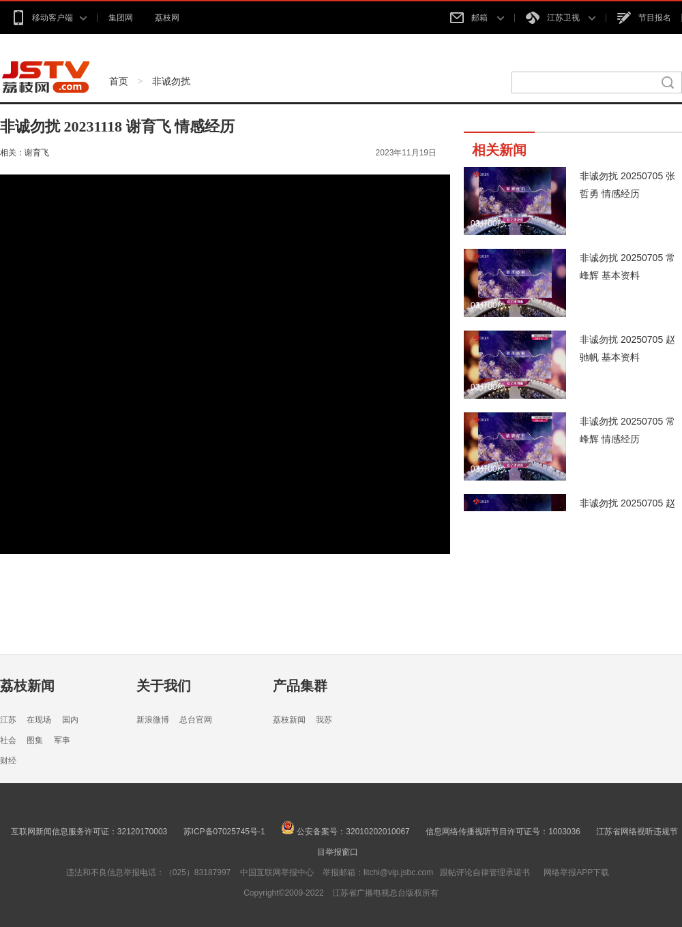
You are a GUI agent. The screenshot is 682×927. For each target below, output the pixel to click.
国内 (70, 720)
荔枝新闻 (27, 685)
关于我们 (163, 685)
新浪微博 (152, 720)
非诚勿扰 (171, 81)
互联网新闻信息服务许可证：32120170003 (89, 831)
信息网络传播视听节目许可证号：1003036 (503, 831)
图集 (35, 740)
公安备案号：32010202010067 (345, 831)
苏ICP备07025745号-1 (224, 831)
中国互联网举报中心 (277, 872)
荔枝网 (167, 17)
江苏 (8, 720)
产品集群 (300, 685)
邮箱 (476, 17)
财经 (8, 760)
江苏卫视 (560, 17)
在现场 (39, 720)
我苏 (324, 720)
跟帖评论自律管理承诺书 (485, 872)
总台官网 (195, 720)
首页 (118, 81)
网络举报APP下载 (576, 872)
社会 (8, 740)
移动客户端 (49, 17)
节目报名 (644, 17)
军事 (62, 740)
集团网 (120, 17)
